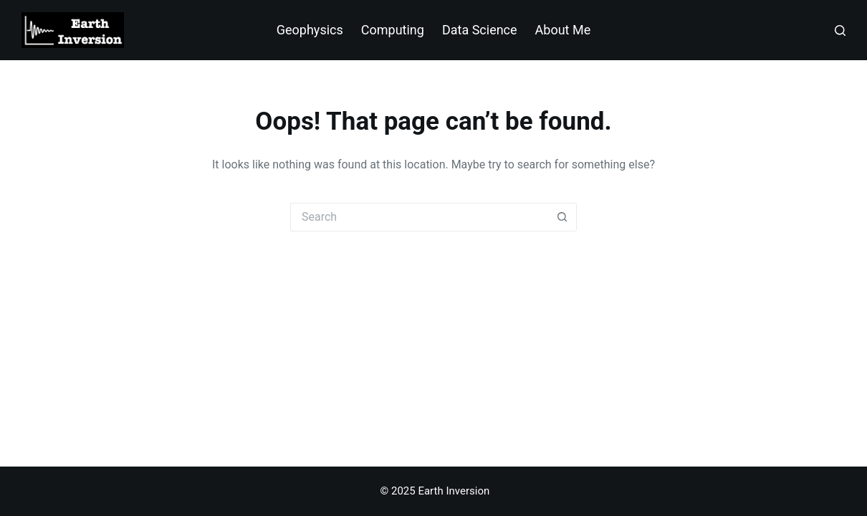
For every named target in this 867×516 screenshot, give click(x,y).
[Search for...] (419, 217)
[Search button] (562, 217)
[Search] (840, 30)
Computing (392, 29)
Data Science (479, 29)
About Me (563, 29)
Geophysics (310, 29)
